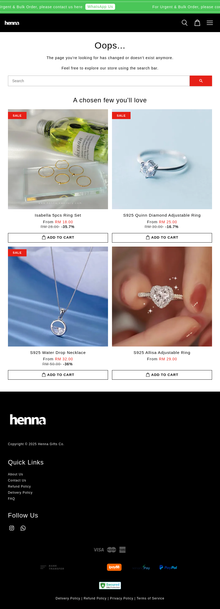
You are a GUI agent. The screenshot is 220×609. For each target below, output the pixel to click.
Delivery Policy (20, 492)
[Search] (99, 81)
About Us (15, 474)
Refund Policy (19, 486)
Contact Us (17, 480)
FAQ (11, 499)
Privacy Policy (121, 598)
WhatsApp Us (101, 7)
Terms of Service (151, 598)
